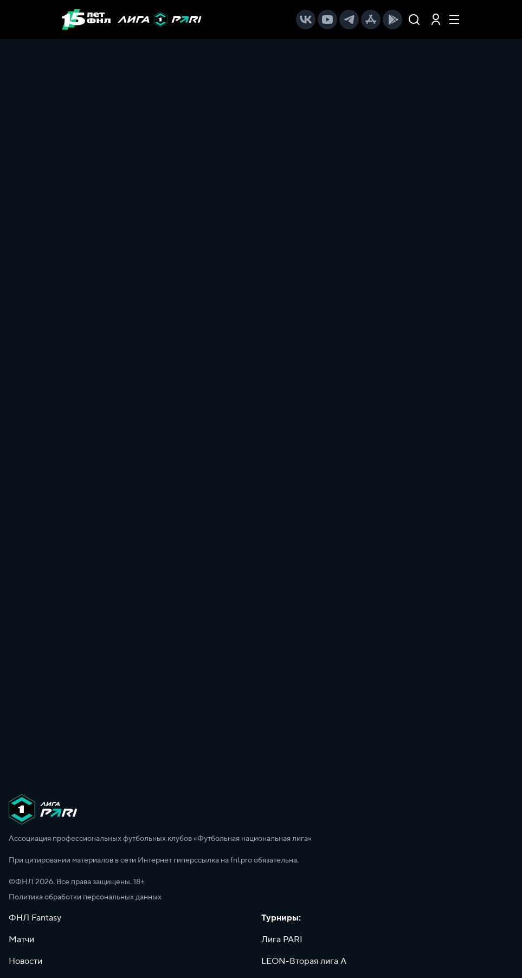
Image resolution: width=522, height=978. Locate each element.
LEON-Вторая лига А (303, 961)
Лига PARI (281, 939)
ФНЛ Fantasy (35, 917)
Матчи (21, 939)
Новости (25, 961)
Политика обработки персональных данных (85, 897)
